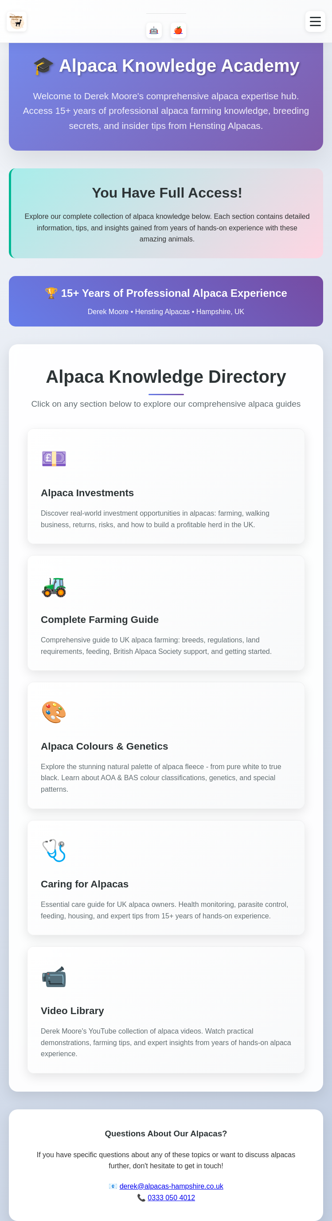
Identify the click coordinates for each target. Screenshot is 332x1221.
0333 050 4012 (171, 1198)
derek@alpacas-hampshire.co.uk (171, 1186)
